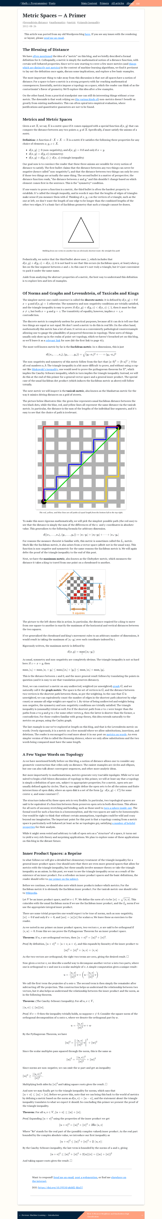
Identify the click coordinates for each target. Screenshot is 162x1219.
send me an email (54, 38)
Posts (52, 3)
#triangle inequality (88, 22)
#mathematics (57, 22)
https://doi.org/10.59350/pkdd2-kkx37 (60, 1187)
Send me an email (63, 1177)
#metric (71, 22)
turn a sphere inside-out (118, 808)
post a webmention (86, 1177)
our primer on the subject (63, 879)
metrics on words (116, 734)
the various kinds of (87, 99)
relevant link (53, 340)
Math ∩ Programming (34, 3)
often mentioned (42, 56)
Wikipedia (31, 893)
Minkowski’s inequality (45, 369)
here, (88, 34)
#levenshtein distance (35, 22)
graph (116, 686)
